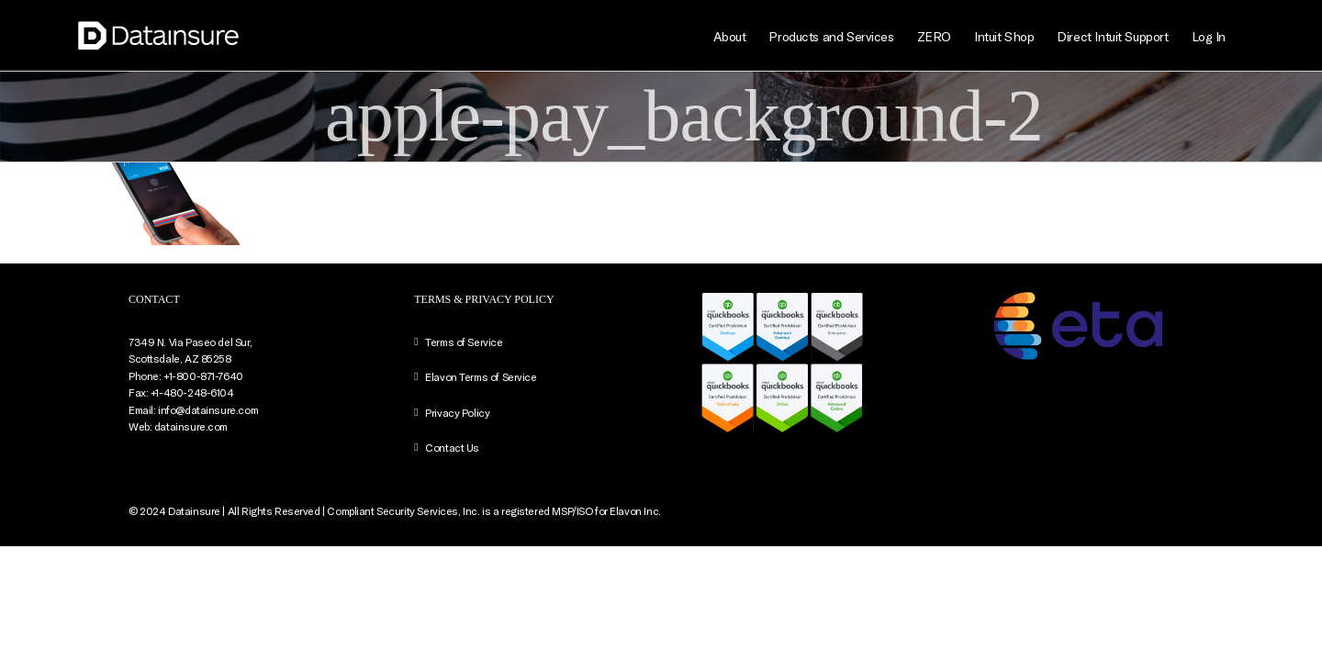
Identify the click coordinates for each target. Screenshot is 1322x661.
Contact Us (452, 447)
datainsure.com (191, 426)
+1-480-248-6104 (192, 392)
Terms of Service (463, 341)
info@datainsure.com (208, 409)
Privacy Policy (457, 412)
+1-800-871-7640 (203, 375)
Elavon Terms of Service (480, 376)
